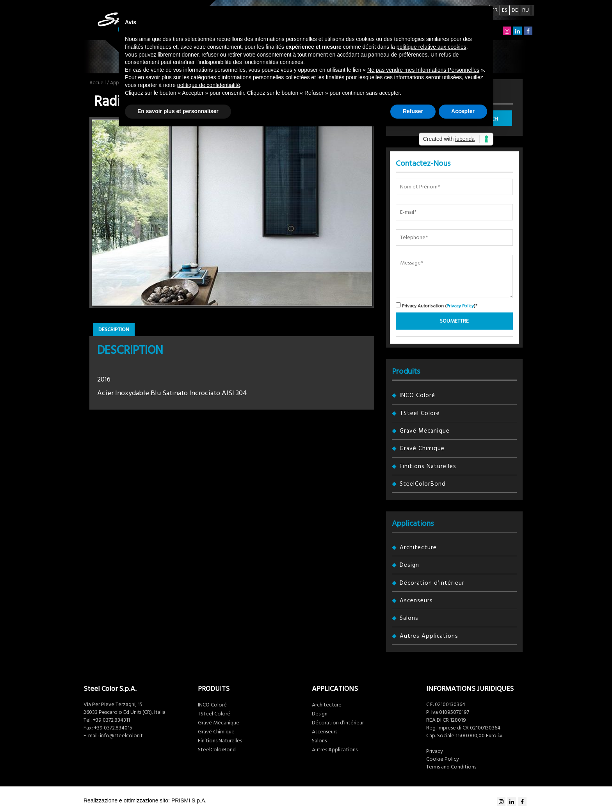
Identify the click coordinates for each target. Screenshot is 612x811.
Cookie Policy (442, 759)
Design (409, 565)
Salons (409, 618)
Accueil (97, 82)
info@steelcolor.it (121, 736)
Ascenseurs (416, 600)
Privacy (434, 751)
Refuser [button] (413, 111)
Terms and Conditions (451, 767)
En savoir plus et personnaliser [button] (178, 111)
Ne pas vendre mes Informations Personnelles (423, 70)
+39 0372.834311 (111, 720)
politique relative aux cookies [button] (431, 47)
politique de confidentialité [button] (208, 85)
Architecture (418, 547)
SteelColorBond (423, 484)
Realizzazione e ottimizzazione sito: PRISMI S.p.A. (145, 800)
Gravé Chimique (422, 448)
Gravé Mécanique (425, 431)
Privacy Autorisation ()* (436, 306)
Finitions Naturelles (428, 466)
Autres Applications (429, 636)
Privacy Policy (460, 306)
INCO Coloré (417, 395)
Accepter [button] (463, 111)
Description (113, 330)
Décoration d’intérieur (432, 583)
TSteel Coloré (420, 413)
